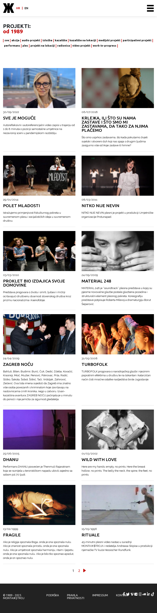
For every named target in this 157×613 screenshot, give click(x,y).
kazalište (61, 40)
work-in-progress (104, 45)
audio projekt (31, 40)
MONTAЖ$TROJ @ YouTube (136, 594)
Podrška (52, 595)
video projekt (81, 45)
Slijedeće (84, 570)
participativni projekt (137, 40)
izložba (47, 40)
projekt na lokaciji (42, 45)
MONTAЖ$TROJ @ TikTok (153, 594)
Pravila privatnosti (75, 597)
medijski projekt (109, 40)
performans (12, 45)
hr (18, 8)
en (26, 8)
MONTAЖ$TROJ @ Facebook (124, 594)
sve (6, 40)
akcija (15, 40)
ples (25, 45)
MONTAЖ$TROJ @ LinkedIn (149, 594)
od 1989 (13, 31)
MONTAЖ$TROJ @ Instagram (140, 594)
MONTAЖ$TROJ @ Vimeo (132, 594)
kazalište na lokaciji (83, 40)
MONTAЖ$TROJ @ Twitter (128, 594)
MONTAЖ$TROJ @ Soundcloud (144, 594)
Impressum (100, 595)
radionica (63, 45)
